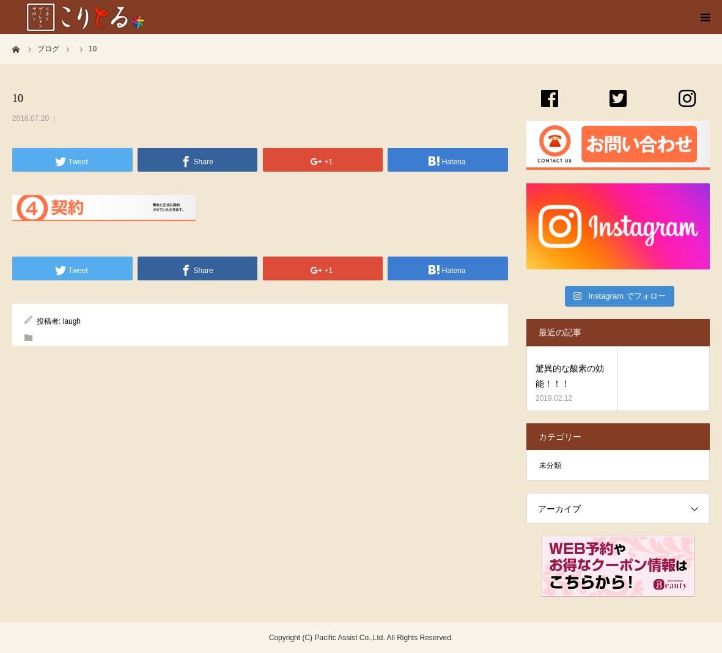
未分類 (550, 465)
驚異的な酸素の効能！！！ (570, 376)
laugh (72, 321)
